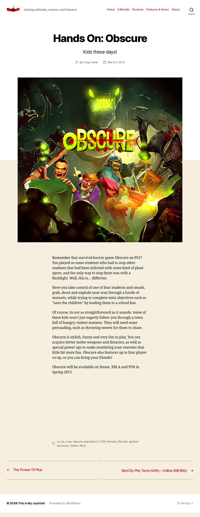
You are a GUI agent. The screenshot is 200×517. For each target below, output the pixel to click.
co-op (60, 446)
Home (111, 12)
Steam (74, 450)
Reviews (137, 12)
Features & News (157, 12)
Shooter (124, 446)
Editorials (123, 12)
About (175, 12)
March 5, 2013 (116, 67)
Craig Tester (90, 67)
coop (69, 446)
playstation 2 (92, 446)
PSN (103, 446)
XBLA (83, 450)
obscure (78, 446)
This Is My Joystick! (32, 507)
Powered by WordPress (65, 507)
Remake (113, 446)
